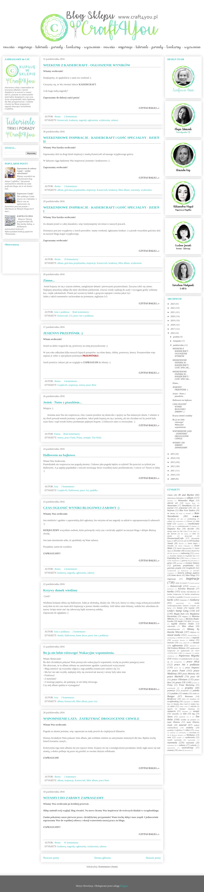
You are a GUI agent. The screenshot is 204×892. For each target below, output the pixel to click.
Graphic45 (62, 385)
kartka (170, 591)
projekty (189, 687)
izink (177, 583)
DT (175, 541)
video (187, 730)
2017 (173, 329)
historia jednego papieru (188, 573)
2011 (173, 471)
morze (180, 638)
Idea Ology (190, 575)
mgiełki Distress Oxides (182, 624)
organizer (188, 653)
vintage (196, 730)
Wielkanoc (190, 735)
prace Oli (194, 677)
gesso (169, 563)
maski (180, 621)
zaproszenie (171, 748)
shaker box (195, 704)
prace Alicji (193, 661)
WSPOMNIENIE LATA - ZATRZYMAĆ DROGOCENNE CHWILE (91, 718)
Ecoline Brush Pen (192, 551)
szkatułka (175, 714)
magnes (185, 616)
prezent (194, 683)
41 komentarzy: (71, 842)
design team (172, 531)
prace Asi (84, 490)
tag (193, 714)
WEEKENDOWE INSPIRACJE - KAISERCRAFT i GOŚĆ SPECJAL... (182, 364)
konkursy (73, 120)
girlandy (179, 563)
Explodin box (190, 556)
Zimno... (49, 280)
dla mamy (184, 534)
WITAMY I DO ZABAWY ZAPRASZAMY (73, 798)
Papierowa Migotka (189, 655)
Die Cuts (183, 531)
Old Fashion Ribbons (176, 648)
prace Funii (70, 437)
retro (183, 699)
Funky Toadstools (173, 560)
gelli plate (193, 560)
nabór (188, 638)
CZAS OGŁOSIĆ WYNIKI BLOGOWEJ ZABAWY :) (81, 508)
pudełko (174, 693)
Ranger (171, 696)
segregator (187, 701)
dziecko (181, 543)
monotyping (171, 638)
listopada (177, 341)
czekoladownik (182, 526)
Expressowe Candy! (25, 194)
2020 (173, 316)
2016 (173, 333)
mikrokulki (171, 626)
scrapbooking (173, 701)
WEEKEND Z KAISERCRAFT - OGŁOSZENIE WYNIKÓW (86, 65)
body (180, 513)
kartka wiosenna (191, 597)
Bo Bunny (171, 513)
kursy (169, 608)
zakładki (193, 745)
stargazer (185, 711)
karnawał (170, 589)
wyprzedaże (191, 740)
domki (60, 635)
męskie (197, 621)
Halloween (74, 490)
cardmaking (191, 519)
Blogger (124, 886)
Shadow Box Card (180, 704)
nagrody (82, 120)
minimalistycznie (173, 629)
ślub (184, 714)
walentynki (182, 732)
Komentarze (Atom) (108, 866)
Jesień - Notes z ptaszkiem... (62, 402)
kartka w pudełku (176, 597)
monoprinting (192, 635)
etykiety (196, 553)
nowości (170, 643)
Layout (191, 608)
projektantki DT (173, 688)
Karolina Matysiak (186, 589)
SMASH (193, 706)
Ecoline (177, 551)
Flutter (186, 558)
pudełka (94, 490)
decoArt (190, 529)
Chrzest (189, 521)
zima (180, 750)
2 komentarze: (71, 116)
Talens (170, 717)
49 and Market (186, 495)
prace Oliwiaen (179, 679)
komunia (183, 600)
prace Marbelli (175, 676)
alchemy (170, 500)
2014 (173, 458)
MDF (189, 621)
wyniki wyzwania (174, 740)
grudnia (176, 337)
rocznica (193, 699)
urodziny (189, 728)
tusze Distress (173, 722)
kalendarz (193, 586)
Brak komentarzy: (81, 312)
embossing (185, 553)
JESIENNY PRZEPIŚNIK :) (63, 333)
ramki (194, 694)
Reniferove (171, 699)
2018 (173, 325)
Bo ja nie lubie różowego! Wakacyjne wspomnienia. (78, 653)
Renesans (189, 696)
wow (169, 737)
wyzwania (172, 742)
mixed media (173, 635)
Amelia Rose (190, 503)
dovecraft (188, 536)
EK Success (174, 553)
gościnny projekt (174, 568)
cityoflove (180, 524)
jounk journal (194, 583)
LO (70, 315)
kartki (170, 599)
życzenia (188, 750)
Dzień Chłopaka (184, 546)
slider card (183, 706)
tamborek (182, 717)
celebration (179, 521)
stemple (87, 437)
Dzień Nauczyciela (184, 548)
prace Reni (91, 385)
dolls (194, 534)
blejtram (170, 510)
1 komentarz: (70, 776)
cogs (173, 526)
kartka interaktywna (188, 592)
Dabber (194, 526)
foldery (194, 558)
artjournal (183, 508)
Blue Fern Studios (187, 510)
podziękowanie (186, 659)
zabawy (114, 120)
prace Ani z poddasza (83, 315)
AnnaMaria (187, 505)
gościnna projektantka (74, 190)
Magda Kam (179, 614)
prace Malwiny (189, 674)
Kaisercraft (62, 120)
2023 (173, 304)
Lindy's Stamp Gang (177, 610)
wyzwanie (190, 743)
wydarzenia (104, 120)
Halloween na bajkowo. (59, 455)
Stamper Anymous (187, 709)
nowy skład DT (184, 643)
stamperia (171, 711)
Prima (79, 437)
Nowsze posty (51, 857)
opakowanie (185, 651)
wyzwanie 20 (171, 745)
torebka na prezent (188, 720)
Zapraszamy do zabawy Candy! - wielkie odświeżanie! (26, 171)
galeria (184, 561)
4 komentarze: (71, 381)
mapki (181, 619)
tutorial (182, 725)
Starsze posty (153, 857)
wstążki (179, 737)
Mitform (193, 632)
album (60, 190)
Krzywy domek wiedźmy (60, 590)
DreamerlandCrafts (175, 538)
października (178, 345)
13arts (170, 495)
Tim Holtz (97, 437)
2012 (173, 466)
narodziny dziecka (178, 640)
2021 (173, 312)
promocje (171, 690)
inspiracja (171, 579)
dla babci (193, 531)
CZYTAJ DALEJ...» (149, 108)
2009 (173, 479)
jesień (184, 583)
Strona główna (102, 857)
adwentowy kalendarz (175, 498)
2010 (173, 475)
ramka (185, 693)
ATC (194, 508)
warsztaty (135, 190)
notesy (82, 385)
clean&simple (193, 524)
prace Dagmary (192, 668)
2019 (173, 320)
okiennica (193, 646)
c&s (181, 519)
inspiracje (91, 190)
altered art (172, 503)
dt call (183, 541)
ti (190, 717)
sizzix (172, 706)
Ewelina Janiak (176, 556)
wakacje (172, 732)
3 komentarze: (71, 186)
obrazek (196, 643)
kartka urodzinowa (192, 594)
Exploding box (173, 558)
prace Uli (180, 682)
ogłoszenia (93, 120)
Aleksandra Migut (186, 500)
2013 (173, 462)
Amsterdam (172, 505)
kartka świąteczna (174, 594)
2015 (173, 454)
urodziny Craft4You (174, 730)
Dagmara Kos (173, 529)
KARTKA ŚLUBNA (25, 216)
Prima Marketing (186, 685)
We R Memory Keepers (175, 735)
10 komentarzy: (71, 259)
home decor (81, 635)
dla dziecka (172, 534)
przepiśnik (184, 691)
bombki (188, 513)
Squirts (170, 709)
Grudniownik (171, 571)
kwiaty (180, 608)
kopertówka (180, 603)
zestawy (170, 750)
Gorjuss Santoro (192, 563)
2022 (173, 308)
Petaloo (175, 659)
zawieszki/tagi (187, 748)
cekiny (169, 521)
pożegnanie (178, 662)
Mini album (123, 190)
